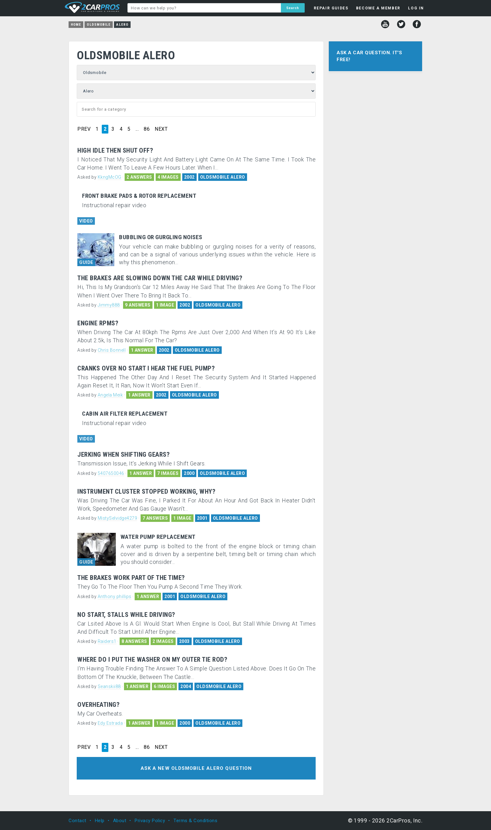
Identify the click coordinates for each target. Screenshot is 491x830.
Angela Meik (110, 394)
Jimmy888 (109, 304)
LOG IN (416, 8)
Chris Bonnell (112, 350)
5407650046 (111, 473)
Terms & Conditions (195, 820)
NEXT (161, 129)
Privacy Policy (150, 820)
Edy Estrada (110, 723)
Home (76, 25)
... (137, 129)
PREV (83, 129)
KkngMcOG (109, 177)
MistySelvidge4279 (117, 518)
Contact (77, 820)
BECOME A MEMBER (378, 8)
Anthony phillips (115, 596)
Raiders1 (107, 641)
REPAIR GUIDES (331, 8)
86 (147, 129)
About (120, 820)
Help (100, 820)
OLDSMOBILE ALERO (222, 177)
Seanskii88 (109, 686)
